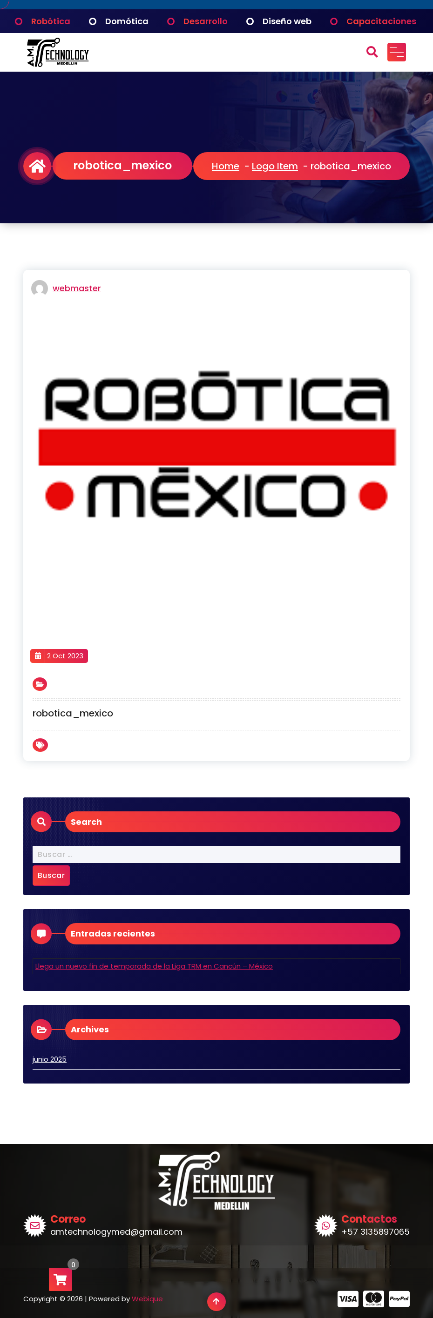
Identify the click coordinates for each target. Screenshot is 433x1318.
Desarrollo (205, 21)
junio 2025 (50, 1059)
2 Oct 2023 (59, 656)
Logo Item (275, 166)
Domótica (127, 21)
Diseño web (287, 21)
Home (225, 166)
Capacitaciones (381, 21)
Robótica (50, 21)
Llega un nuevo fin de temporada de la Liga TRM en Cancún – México (154, 966)
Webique (147, 1299)
